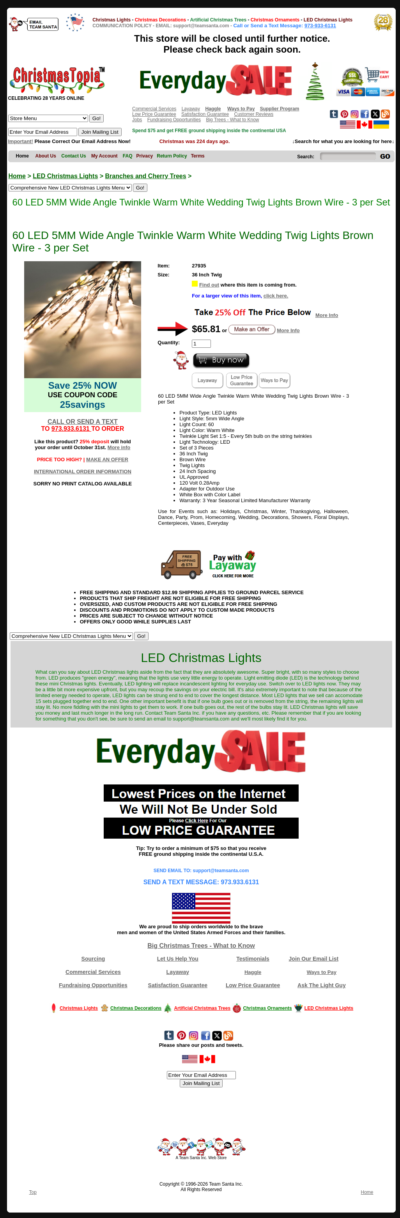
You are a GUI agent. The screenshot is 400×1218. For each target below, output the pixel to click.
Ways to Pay (321, 972)
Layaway (191, 109)
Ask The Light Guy (321, 985)
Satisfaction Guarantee (205, 114)
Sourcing (93, 959)
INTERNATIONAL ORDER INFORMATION (82, 471)
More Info (326, 315)
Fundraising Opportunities (174, 119)
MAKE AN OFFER (107, 459)
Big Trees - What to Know (232, 119)
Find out (209, 285)
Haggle (252, 972)
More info (119, 447)
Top (33, 1192)
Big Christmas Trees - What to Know (201, 945)
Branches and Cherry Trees (145, 176)
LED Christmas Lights (65, 176)
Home (17, 176)
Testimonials (252, 959)
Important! (20, 141)
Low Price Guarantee (154, 114)
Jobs (137, 119)
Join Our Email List (314, 959)
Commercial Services (154, 109)
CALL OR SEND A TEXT (83, 421)
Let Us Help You (177, 959)
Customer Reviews (253, 114)
